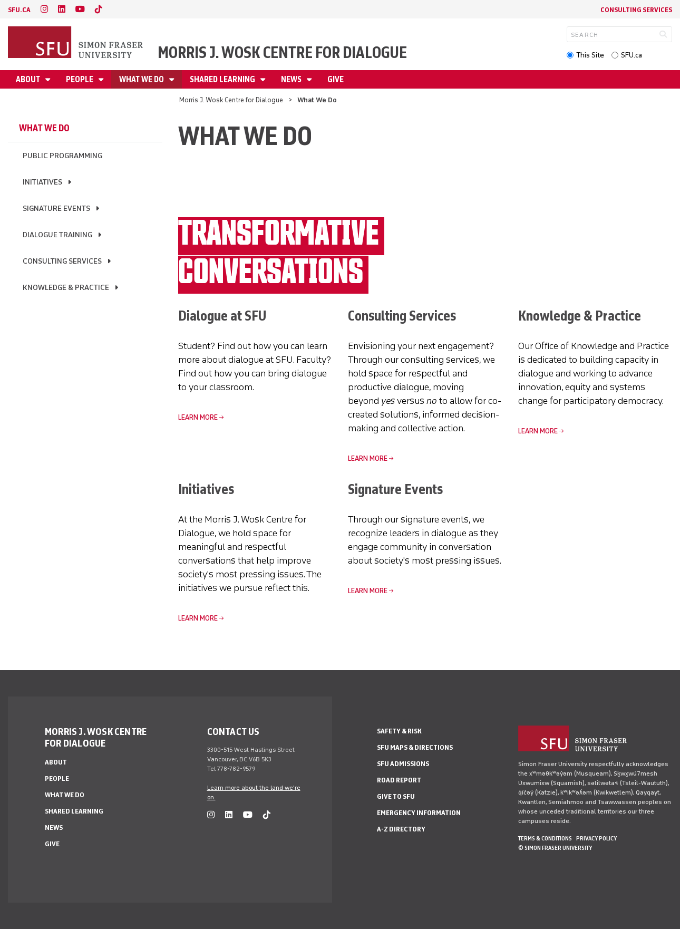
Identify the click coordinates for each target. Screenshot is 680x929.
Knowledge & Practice (66, 287)
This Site (590, 55)
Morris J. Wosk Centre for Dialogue (282, 52)
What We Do (142, 79)
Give (335, 79)
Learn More (198, 417)
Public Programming (62, 155)
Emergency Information (419, 812)
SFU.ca (631, 55)
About (29, 79)
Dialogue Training (57, 234)
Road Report (399, 780)
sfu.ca (19, 9)
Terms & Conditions (545, 838)
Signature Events (56, 208)
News (292, 79)
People (80, 79)
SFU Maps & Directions (415, 747)
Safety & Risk (399, 731)
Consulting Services (636, 9)
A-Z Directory (401, 829)
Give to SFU (396, 796)
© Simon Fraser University (555, 847)
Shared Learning (223, 79)
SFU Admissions (403, 763)
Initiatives (42, 182)
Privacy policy (596, 838)
